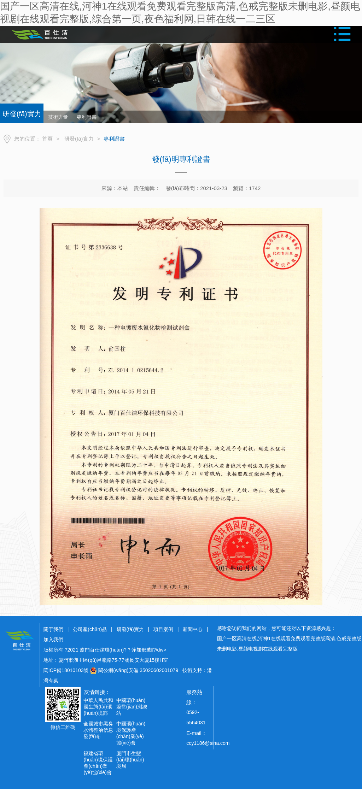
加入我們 (53, 639)
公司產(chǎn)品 (90, 629)
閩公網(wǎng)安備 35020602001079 (138, 670)
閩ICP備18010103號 (66, 670)
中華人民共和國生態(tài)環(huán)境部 (98, 706)
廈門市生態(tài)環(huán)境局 (130, 759)
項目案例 (163, 629)
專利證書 (87, 117)
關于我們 (53, 629)
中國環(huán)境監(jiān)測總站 (131, 706)
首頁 (47, 139)
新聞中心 (193, 629)
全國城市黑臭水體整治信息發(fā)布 (98, 730)
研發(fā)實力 (79, 139)
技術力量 (58, 117)
